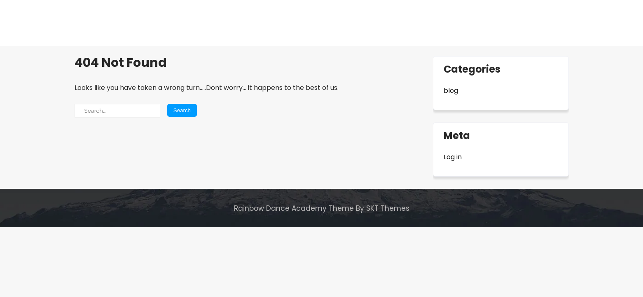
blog (451, 90)
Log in (453, 157)
